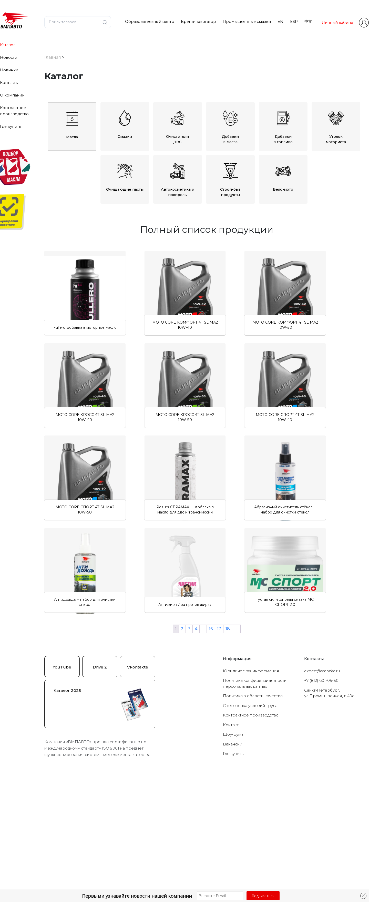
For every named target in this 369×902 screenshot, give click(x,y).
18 (227, 752)
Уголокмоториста (336, 123)
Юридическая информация (251, 794)
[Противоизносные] (48, 384)
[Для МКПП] (52, 311)
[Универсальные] (48, 488)
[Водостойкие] (48, 416)
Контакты (9, 82)
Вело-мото (283, 173)
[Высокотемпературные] (48, 403)
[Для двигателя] (52, 305)
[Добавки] (48, 286)
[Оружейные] (48, 469)
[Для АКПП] (52, 298)
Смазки (124, 120)
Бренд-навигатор (198, 21)
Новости (8, 57)
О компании (12, 95)
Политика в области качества (253, 819)
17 (219, 752)
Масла (72, 121)
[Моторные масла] (48, 330)
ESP (294, 21)
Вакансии (232, 867)
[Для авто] (48, 494)
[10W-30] (52, 356)
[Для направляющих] (48, 456)
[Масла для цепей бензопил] (48, 324)
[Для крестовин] (48, 450)
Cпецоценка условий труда (250, 828)
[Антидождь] (48, 267)
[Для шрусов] (48, 520)
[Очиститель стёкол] (48, 273)
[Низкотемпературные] (48, 409)
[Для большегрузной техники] (48, 532)
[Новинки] (48, 560)
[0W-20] (52, 337)
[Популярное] (48, 567)
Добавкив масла (230, 123)
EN (280, 21)
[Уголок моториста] (48, 481)
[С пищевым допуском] (48, 390)
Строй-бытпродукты (230, 176)
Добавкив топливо (283, 123)
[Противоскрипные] (48, 422)
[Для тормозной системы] (48, 507)
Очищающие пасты (125, 173)
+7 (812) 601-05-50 (321, 803)
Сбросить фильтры (86, 589)
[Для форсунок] (48, 513)
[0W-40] (52, 349)
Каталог (7, 45)
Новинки (9, 70)
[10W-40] (52, 362)
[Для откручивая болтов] (48, 462)
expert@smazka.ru (322, 794)
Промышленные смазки (247, 21)
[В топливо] (52, 292)
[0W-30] (52, 343)
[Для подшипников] (48, 501)
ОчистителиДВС (177, 123)
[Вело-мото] (48, 526)
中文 (308, 21)
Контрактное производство (251, 838)
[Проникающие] (48, 396)
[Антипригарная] (48, 443)
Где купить (10, 126)
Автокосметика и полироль (177, 176)
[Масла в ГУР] (48, 317)
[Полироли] (48, 279)
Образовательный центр (149, 21)
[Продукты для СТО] (48, 475)
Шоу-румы (233, 857)
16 (211, 752)
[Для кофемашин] (48, 539)
